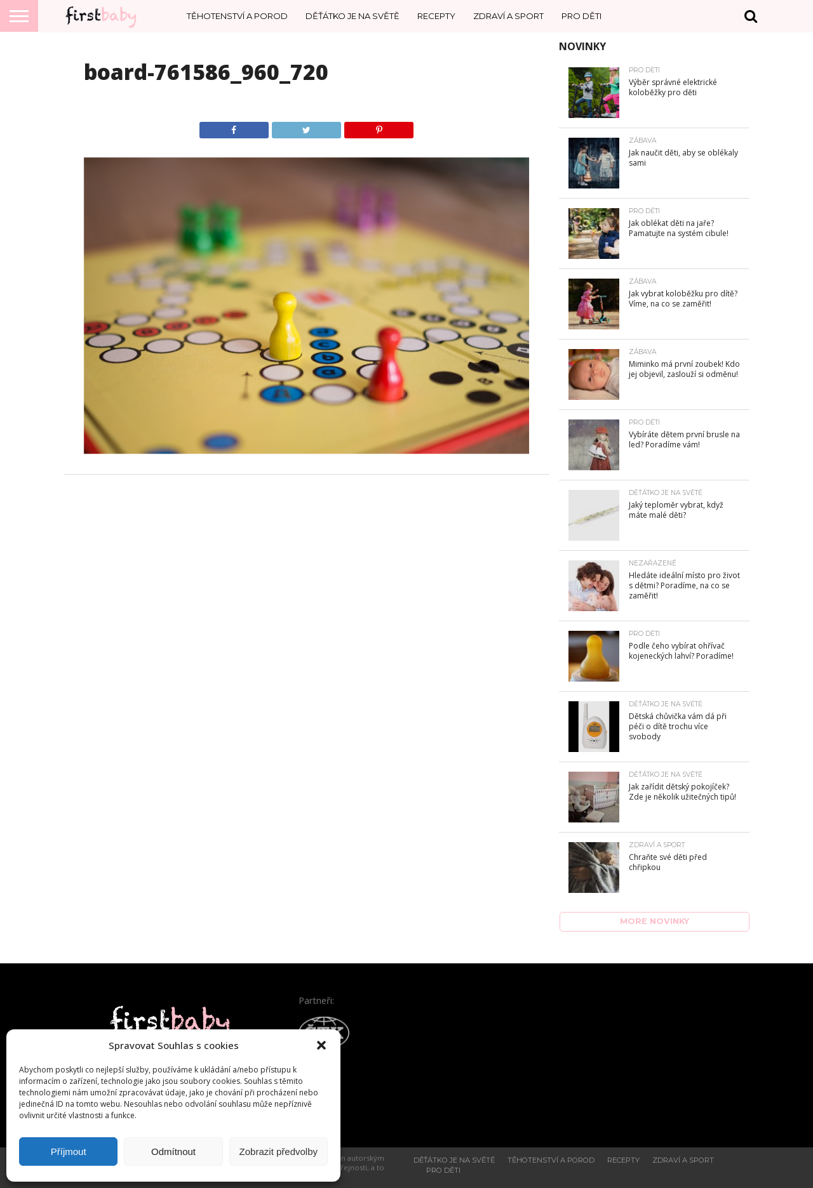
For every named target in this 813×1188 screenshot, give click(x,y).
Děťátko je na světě (353, 16)
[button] (321, 1045)
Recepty (436, 16)
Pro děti (581, 16)
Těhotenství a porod (237, 16)
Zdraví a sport (508, 16)
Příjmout (68, 1151)
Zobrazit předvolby (278, 1151)
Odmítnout (173, 1151)
